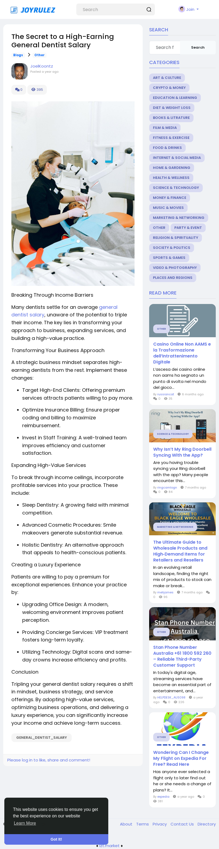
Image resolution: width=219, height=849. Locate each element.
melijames (165, 592)
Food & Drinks (167, 147)
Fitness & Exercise (171, 137)
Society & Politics (171, 247)
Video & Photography (175, 267)
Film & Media (165, 127)
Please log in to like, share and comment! (48, 760)
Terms (143, 824)
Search (198, 47)
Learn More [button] (25, 823)
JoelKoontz (41, 66)
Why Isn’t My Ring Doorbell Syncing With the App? (182, 452)
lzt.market (109, 845)
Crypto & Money (169, 87)
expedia (163, 796)
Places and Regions (172, 277)
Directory (207, 824)
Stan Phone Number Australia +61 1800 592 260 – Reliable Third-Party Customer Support (182, 656)
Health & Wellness (171, 177)
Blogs (18, 55)
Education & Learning (175, 97)
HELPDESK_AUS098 (171, 697)
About (126, 824)
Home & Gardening (171, 167)
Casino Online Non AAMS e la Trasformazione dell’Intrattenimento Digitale (182, 353)
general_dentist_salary (41, 737)
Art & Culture (167, 77)
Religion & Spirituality (175, 237)
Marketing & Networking (178, 217)
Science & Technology (176, 187)
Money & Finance (169, 197)
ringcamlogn (167, 487)
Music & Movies (168, 207)
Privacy (160, 824)
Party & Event (188, 227)
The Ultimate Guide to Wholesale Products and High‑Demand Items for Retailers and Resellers (180, 551)
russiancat (165, 394)
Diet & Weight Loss (172, 107)
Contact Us (183, 824)
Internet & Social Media (177, 157)
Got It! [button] (56, 839)
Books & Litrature (171, 117)
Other (39, 55)
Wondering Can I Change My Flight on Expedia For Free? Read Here (181, 758)
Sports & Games (169, 257)
